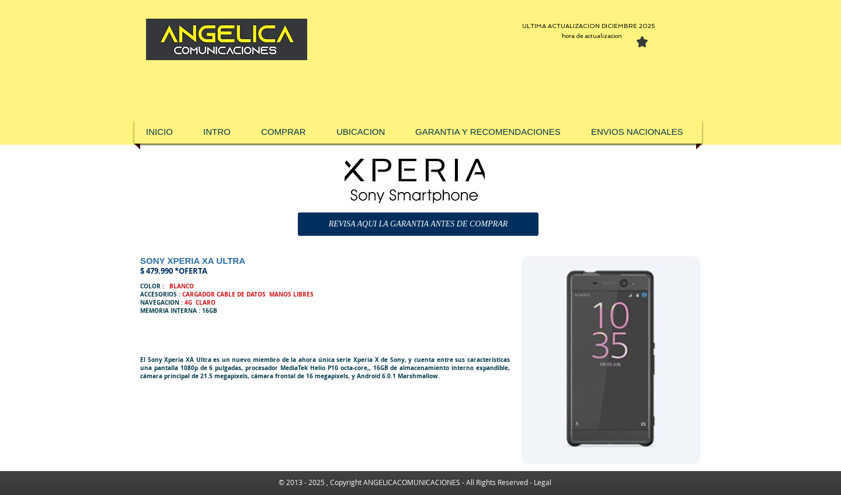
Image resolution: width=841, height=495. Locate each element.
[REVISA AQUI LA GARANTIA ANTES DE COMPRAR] (418, 224)
